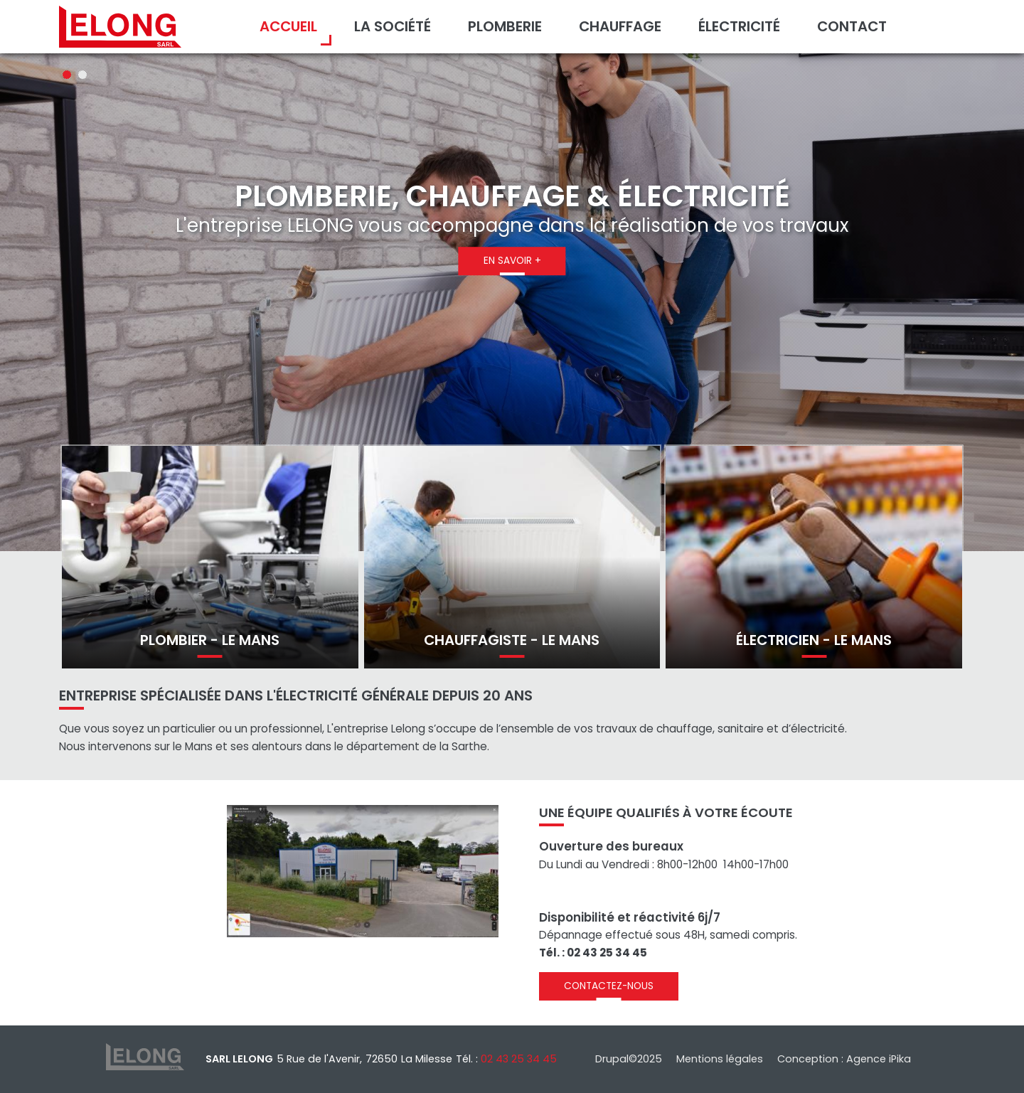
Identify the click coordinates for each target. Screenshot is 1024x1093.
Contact (852, 26)
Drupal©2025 (628, 1059)
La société (392, 26)
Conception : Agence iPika (844, 1059)
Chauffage (620, 26)
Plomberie (505, 26)
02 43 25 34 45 (519, 1059)
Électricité (739, 26)
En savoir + (512, 260)
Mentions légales (719, 1059)
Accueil (288, 26)
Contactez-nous (609, 986)
